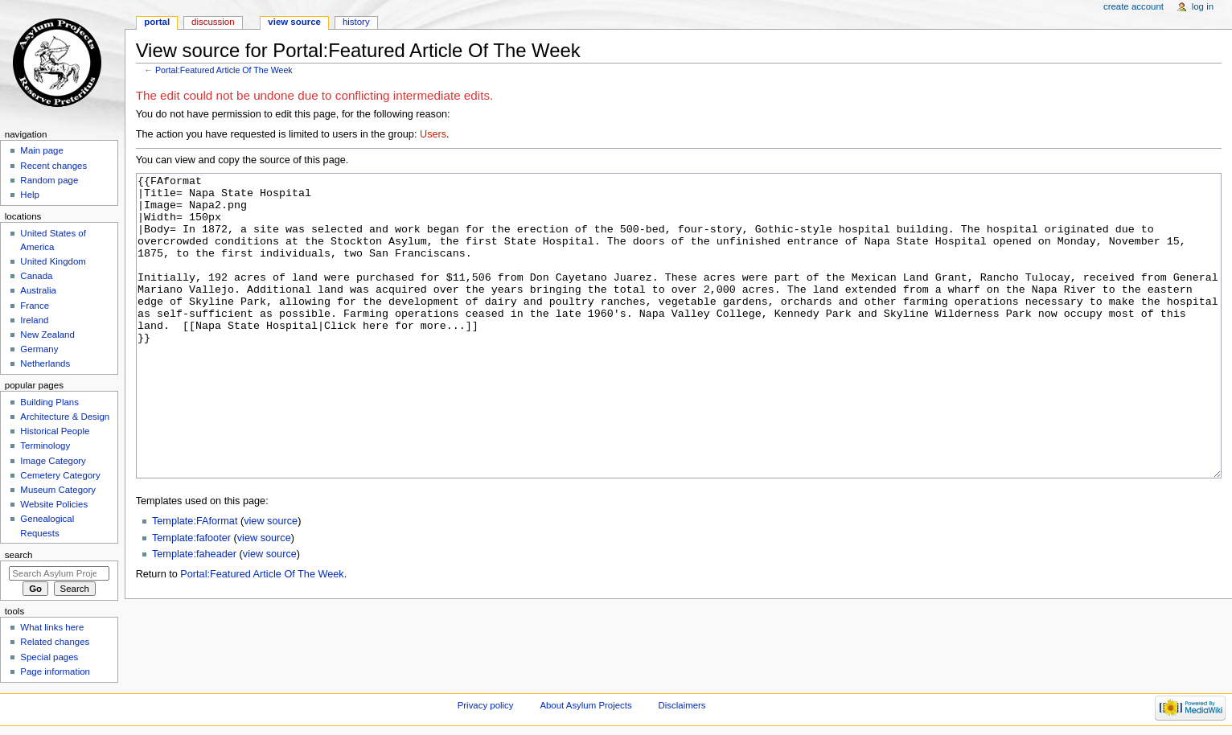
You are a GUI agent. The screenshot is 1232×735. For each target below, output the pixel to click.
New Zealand (47, 334)
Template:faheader (194, 614)
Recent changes (53, 165)
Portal (157, 22)
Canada (36, 276)
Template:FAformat (194, 581)
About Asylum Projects (585, 705)
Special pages (49, 657)
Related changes (54, 642)
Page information (55, 671)
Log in (1203, 6)
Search (19, 555)
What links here (52, 627)
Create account (1133, 6)
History (356, 22)
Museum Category (58, 490)
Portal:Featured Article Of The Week (224, 70)
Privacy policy (486, 705)
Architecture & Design (64, 416)
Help (29, 194)
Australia (38, 290)
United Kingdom (53, 261)
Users (433, 134)
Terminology (45, 445)
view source (271, 581)
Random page (49, 180)
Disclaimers (682, 705)
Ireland (34, 320)
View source (294, 22)
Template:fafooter (191, 598)
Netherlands (45, 363)
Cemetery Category (60, 475)
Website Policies (54, 504)
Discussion (212, 22)
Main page (42, 150)
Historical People (54, 431)
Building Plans (49, 402)
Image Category (53, 461)
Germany (39, 349)
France (34, 305)
